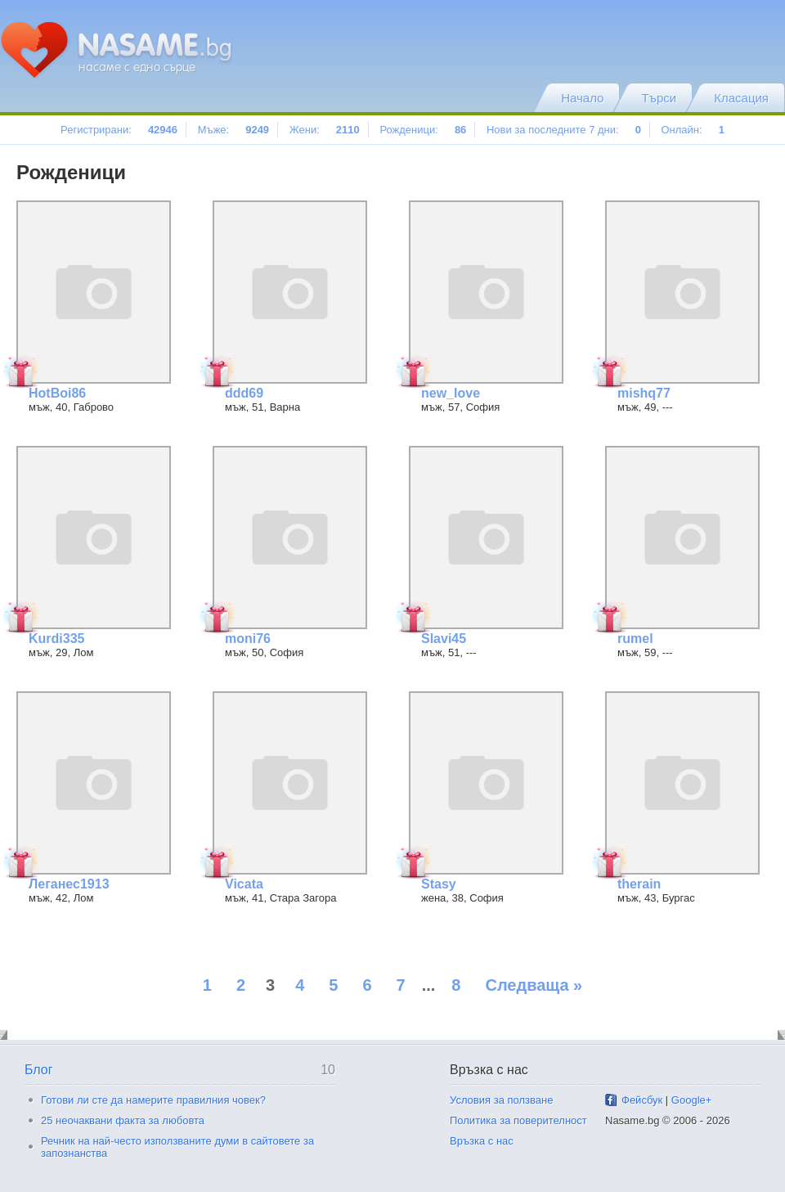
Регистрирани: (119, 130)
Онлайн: (692, 130)
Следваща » (533, 985)
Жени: (324, 130)
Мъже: (233, 130)
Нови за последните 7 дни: (564, 130)
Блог (39, 1070)
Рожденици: (422, 130)
